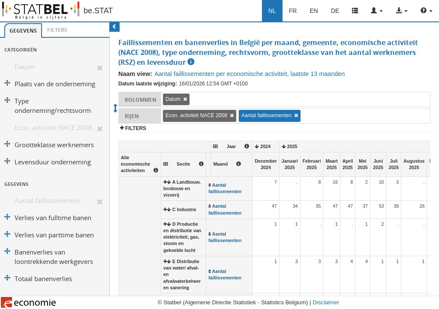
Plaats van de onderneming (55, 83)
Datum (25, 66)
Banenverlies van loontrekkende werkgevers (54, 257)
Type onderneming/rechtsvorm (53, 106)
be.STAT (98, 10)
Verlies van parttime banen (54, 234)
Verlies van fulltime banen (53, 217)
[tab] (23, 30)
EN (314, 10)
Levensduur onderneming (53, 162)
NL (272, 10)
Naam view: (135, 73)
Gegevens (23, 30)
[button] (376, 10)
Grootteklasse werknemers (54, 144)
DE (335, 10)
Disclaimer (326, 302)
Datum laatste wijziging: (147, 84)
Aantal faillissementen (47, 200)
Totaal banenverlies (43, 278)
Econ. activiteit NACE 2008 (53, 127)
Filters (57, 29)
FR (293, 10)
